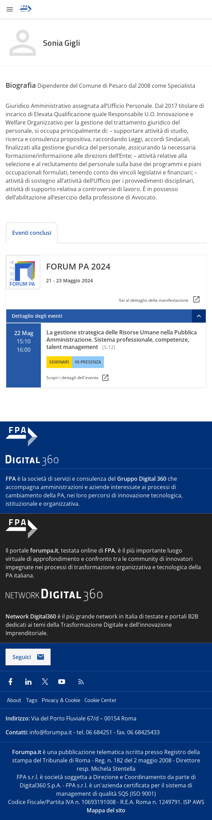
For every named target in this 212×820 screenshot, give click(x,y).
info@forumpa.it (50, 732)
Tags (32, 700)
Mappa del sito (106, 810)
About (15, 700)
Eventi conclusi (31, 233)
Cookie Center (100, 700)
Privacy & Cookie (62, 700)
